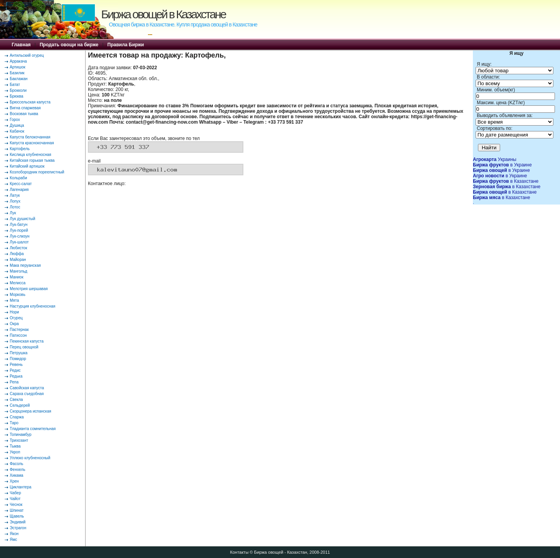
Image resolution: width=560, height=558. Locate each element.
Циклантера (21, 487)
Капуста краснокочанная (32, 143)
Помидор (18, 359)
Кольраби (18, 178)
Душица (17, 125)
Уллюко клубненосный (30, 458)
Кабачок (17, 131)
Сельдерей (20, 405)
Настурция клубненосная (32, 306)
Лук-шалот (19, 242)
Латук (15, 195)
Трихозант (19, 440)
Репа (14, 382)
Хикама (16, 475)
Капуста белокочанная (30, 137)
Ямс (13, 539)
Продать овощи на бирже (69, 44)
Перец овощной (24, 347)
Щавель (17, 516)
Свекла (16, 399)
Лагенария (19, 189)
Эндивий (18, 522)
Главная (21, 44)
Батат (15, 84)
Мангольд (18, 271)
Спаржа (17, 417)
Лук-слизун (20, 236)
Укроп (15, 452)
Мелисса (18, 283)
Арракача (18, 61)
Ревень (16, 364)
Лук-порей (19, 230)
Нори (14, 312)
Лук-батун (18, 224)
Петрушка (19, 353)
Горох (15, 119)
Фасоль (16, 464)
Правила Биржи (125, 44)
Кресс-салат (21, 184)
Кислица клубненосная (30, 154)
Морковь (17, 294)
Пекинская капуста (27, 341)
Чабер (15, 493)
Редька (16, 376)
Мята (14, 300)
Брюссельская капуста (30, 102)
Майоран (18, 259)
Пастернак (19, 329)
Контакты (239, 552)
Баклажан (19, 79)
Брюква (16, 96)
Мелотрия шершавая (29, 289)
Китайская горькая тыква (32, 160)
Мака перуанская (25, 265)
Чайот (15, 499)
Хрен (14, 481)
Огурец (16, 318)
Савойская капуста (27, 388)
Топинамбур (21, 434)
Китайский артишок (27, 166)
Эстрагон (18, 528)
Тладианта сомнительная (33, 429)
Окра (14, 324)
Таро (14, 423)
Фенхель (17, 469)
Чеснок (16, 504)
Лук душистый (22, 219)
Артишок (17, 67)
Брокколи (18, 90)
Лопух (15, 201)
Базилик (17, 73)
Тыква (15, 446)
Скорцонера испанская (30, 411)
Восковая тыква (24, 114)
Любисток (18, 248)
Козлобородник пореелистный (37, 172)
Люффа (17, 254)
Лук (13, 213)
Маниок (16, 277)
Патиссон (18, 335)
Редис (15, 370)
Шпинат (17, 510)
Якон (14, 534)
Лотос (15, 207)
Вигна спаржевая (25, 108)
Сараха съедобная (27, 394)
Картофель (20, 149)
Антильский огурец (27, 55)
